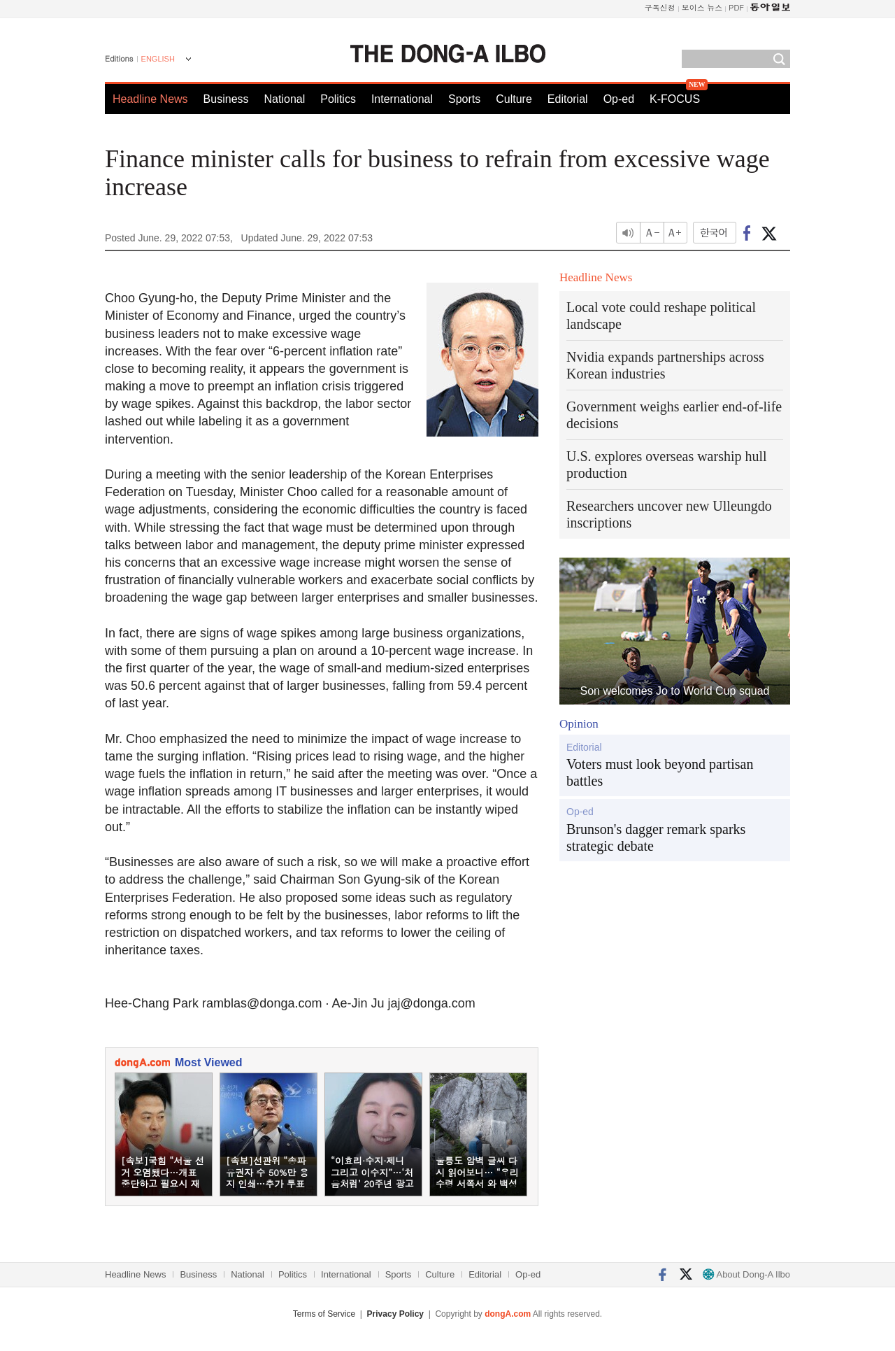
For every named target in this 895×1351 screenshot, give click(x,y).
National (285, 99)
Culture (514, 99)
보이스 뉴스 (702, 7)
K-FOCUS (675, 99)
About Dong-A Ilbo (746, 1274)
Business (226, 99)
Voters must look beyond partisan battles (659, 772)
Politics (338, 99)
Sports (464, 99)
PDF (736, 7)
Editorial (567, 99)
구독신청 (660, 7)
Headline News (150, 99)
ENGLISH (158, 59)
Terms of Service (324, 1314)
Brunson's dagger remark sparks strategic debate (655, 837)
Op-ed (618, 99)
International (402, 99)
